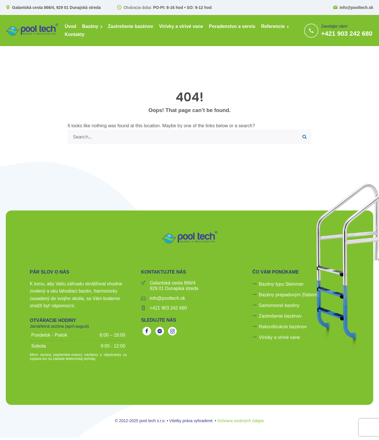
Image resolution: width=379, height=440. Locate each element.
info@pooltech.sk (356, 7)
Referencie (273, 26)
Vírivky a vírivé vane (181, 26)
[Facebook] (146, 331)
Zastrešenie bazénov (130, 26)
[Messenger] (159, 331)
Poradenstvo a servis (232, 26)
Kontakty (74, 34)
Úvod (70, 26)
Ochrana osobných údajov (240, 421)
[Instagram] (172, 331)
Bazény (90, 26)
